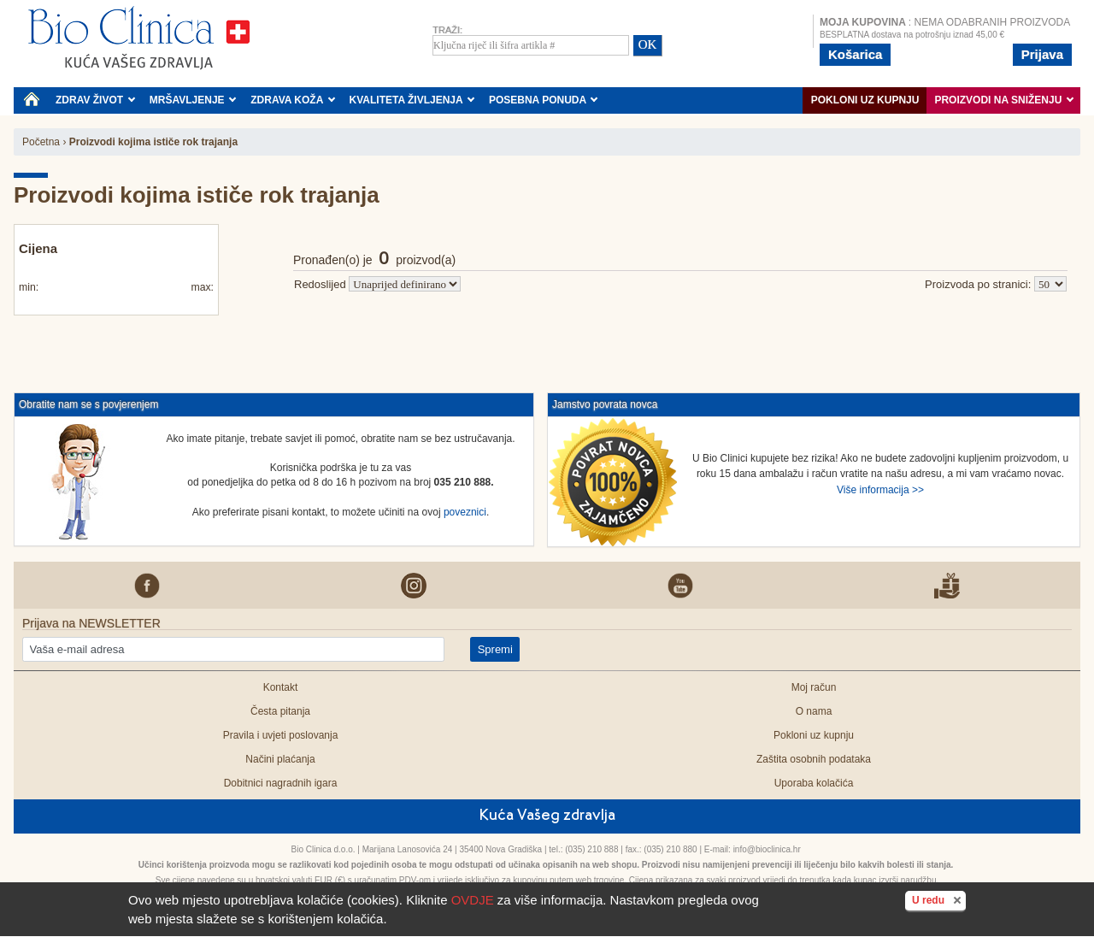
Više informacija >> (880, 490)
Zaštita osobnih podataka (813, 759)
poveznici (465, 512)
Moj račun (814, 687)
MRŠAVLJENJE (193, 100)
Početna (41, 142)
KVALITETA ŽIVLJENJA (412, 100)
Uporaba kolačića (814, 783)
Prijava (1042, 54)
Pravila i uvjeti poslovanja (280, 735)
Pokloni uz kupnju (865, 100)
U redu (939, 899)
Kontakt (280, 687)
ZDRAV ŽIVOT (95, 100)
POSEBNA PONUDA (543, 100)
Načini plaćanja (280, 759)
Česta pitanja (280, 711)
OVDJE (472, 900)
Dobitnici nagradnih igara (281, 783)
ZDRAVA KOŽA (292, 100)
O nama (814, 711)
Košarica (855, 54)
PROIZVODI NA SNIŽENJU (1003, 100)
